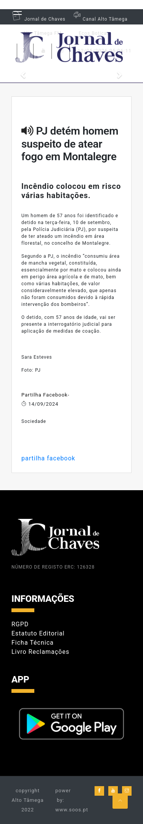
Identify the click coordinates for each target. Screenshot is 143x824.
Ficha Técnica (32, 642)
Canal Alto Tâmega (99, 19)
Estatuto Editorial (37, 633)
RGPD (20, 624)
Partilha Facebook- (45, 395)
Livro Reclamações (40, 651)
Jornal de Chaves (38, 19)
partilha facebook (48, 458)
